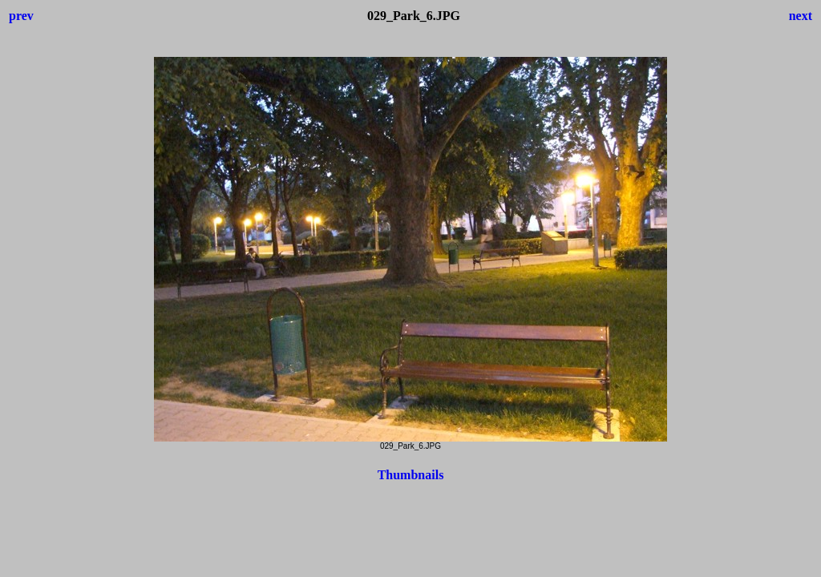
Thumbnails (411, 475)
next (800, 15)
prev (21, 15)
